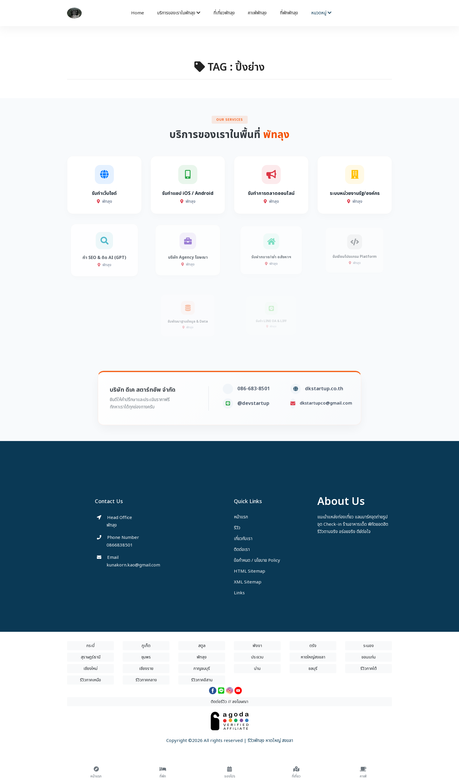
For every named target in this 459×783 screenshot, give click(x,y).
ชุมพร (146, 657)
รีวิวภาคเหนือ (90, 680)
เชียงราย (146, 668)
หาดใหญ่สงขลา (313, 657)
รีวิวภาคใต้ (368, 668)
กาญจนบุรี (201, 668)
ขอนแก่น (369, 657)
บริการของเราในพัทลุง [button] (178, 13)
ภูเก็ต (146, 646)
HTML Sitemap (249, 571)
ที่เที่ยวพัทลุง (224, 13)
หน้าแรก (241, 517)
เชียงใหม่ (90, 668)
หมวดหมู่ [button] (321, 13)
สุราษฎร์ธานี (90, 657)
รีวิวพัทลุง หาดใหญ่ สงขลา (270, 740)
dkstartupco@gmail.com (326, 416)
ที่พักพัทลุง (289, 13)
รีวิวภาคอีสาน (202, 680)
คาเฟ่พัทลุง (257, 13)
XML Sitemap (247, 582)
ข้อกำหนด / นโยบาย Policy (257, 560)
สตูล (201, 646)
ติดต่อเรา (242, 549)
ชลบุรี (313, 668)
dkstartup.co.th (324, 402)
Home (137, 13)
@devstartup (253, 417)
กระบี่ (90, 646)
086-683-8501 (253, 402)
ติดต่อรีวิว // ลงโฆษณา (229, 702)
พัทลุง (202, 657)
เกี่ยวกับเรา (243, 538)
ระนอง (368, 646)
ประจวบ (257, 657)
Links (239, 593)
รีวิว (237, 528)
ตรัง (312, 646)
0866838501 (120, 545)
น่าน (257, 668)
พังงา (257, 646)
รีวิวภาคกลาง (146, 680)
